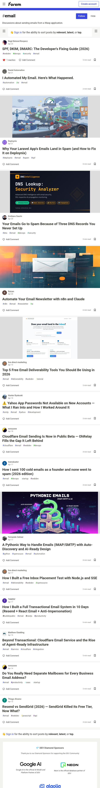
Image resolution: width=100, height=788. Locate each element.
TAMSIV (11, 599)
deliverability (17, 379)
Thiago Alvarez (14, 699)
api (35, 715)
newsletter (23, 303)
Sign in (18, 32)
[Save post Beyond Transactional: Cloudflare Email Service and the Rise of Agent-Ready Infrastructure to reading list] (95, 656)
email (36, 53)
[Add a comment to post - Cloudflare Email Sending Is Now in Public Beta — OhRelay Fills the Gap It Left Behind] (11, 452)
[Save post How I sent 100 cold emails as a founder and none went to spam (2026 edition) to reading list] (95, 485)
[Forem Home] (14, 4)
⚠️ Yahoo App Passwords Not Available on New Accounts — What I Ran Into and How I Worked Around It (48, 405)
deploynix (7, 157)
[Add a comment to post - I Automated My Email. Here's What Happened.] (11, 89)
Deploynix (12, 141)
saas (27, 682)
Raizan (11, 291)
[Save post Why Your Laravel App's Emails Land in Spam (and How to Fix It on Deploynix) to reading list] (95, 164)
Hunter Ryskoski (15, 395)
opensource (41, 582)
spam (26, 157)
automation (8, 82)
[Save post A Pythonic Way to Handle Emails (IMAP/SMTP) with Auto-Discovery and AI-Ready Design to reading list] (95, 560)
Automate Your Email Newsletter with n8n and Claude (43, 299)
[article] (50, 136)
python (6, 553)
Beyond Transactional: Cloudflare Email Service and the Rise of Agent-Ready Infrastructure (48, 642)
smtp (6, 412)
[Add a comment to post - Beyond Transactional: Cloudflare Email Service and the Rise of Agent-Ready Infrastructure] (11, 655)
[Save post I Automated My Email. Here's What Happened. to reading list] (95, 89)
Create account (89, 4)
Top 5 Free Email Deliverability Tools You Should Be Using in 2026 (48, 372)
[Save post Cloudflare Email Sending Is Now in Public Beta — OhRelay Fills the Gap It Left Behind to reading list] (95, 452)
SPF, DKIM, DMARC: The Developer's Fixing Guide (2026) (45, 49)
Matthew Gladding (16, 632)
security (27, 53)
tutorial (39, 379)
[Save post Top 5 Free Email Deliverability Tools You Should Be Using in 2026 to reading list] (95, 385)
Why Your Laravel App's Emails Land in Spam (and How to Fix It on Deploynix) (49, 151)
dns (5, 233)
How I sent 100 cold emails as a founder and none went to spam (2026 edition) (46, 472)
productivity (40, 616)
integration (38, 649)
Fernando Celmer (15, 537)
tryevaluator (13, 462)
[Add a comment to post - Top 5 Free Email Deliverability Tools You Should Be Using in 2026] (11, 385)
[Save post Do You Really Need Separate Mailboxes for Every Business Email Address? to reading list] (95, 689)
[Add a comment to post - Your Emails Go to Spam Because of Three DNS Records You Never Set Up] (11, 239)
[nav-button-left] (4, 31)
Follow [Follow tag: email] (81, 16)
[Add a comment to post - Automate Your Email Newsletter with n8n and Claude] (11, 310)
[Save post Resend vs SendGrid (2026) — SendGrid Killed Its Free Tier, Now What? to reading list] (95, 722)
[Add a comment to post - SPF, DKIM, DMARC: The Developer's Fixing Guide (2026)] (9, 60)
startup (24, 478)
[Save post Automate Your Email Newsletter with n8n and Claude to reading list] (95, 310)
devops (17, 53)
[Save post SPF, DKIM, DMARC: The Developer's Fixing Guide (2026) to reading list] (95, 60)
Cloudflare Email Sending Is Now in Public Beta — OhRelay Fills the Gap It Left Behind (47, 438)
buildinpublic (9, 616)
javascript (26, 715)
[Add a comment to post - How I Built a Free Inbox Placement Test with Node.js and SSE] (11, 589)
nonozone (12, 429)
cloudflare (8, 445)
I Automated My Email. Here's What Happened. (38, 78)
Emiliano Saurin (15, 216)
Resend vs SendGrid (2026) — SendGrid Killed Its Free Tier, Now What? (47, 709)
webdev (7, 53)
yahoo (22, 412)
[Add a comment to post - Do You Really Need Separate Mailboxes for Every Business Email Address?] (11, 689)
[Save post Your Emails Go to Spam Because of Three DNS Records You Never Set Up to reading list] (95, 239)
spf (33, 157)
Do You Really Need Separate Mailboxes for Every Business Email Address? (47, 675)
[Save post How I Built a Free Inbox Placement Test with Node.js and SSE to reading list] (95, 589)
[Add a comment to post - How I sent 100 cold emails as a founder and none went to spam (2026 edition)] (11, 485)
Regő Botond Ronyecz (18, 41)
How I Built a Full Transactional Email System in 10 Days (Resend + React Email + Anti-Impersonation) (45, 609)
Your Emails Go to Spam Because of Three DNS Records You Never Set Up (48, 226)
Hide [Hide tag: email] (93, 16)
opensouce (17, 553)
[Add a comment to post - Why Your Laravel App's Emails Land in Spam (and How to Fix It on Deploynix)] (11, 164)
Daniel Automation (16, 70)
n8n (5, 303)
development (34, 412)
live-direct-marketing (17, 362)
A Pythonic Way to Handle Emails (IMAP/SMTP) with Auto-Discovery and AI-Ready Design (47, 547)
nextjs (29, 616)
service (15, 649)
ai (17, 82)
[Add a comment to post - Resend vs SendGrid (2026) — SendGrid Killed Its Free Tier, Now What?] (11, 722)
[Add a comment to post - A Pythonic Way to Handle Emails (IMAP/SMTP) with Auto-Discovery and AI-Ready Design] (11, 560)
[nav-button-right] (96, 31)
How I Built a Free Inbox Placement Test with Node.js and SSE (49, 578)
